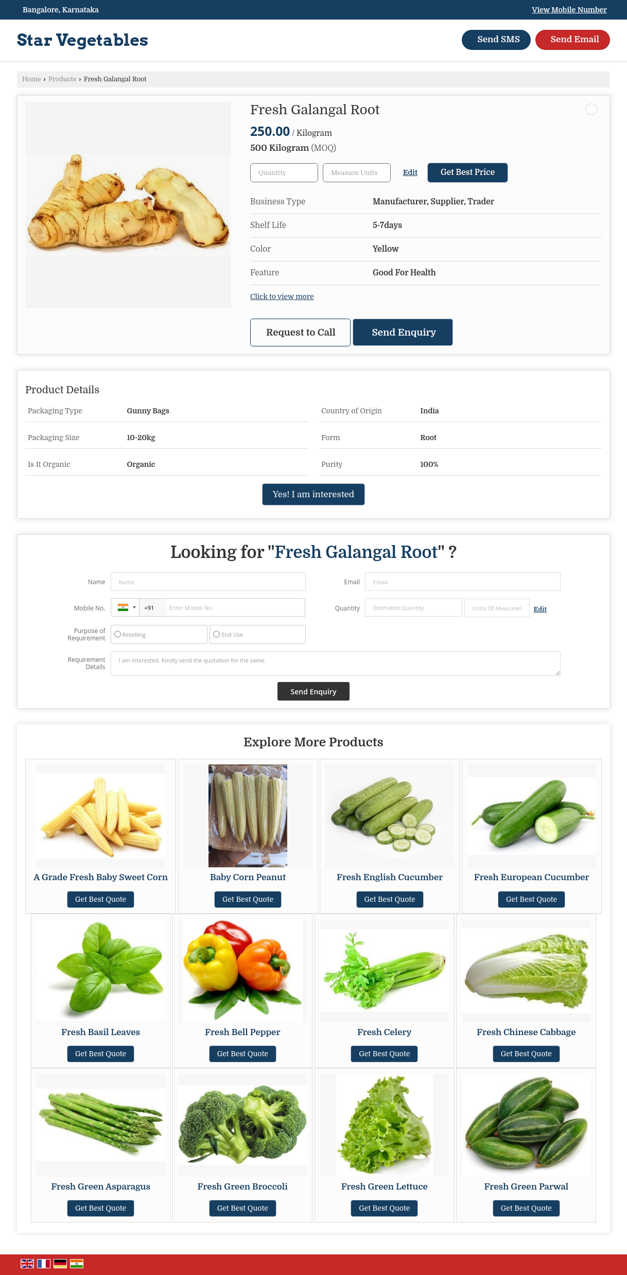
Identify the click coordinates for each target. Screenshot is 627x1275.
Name (97, 582)
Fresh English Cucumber (390, 877)
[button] (569, 10)
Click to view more (282, 297)
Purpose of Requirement (86, 634)
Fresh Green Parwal (526, 1187)
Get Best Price (468, 172)
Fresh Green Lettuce (384, 1187)
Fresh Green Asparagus (100, 1187)
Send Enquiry (404, 332)
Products (62, 79)
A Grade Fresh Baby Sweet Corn (100, 877)
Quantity (347, 608)
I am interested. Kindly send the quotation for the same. (336, 663)
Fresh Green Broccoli (243, 1187)
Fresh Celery (384, 1032)
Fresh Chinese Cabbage (526, 1032)
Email (352, 582)
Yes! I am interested (313, 494)
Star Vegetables (82, 40)
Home (31, 79)
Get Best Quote (100, 899)
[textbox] (357, 172)
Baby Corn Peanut (248, 877)
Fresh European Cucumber (531, 877)
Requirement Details (86, 663)
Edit (410, 173)
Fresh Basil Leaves (100, 1032)
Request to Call (301, 332)
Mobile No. (90, 608)
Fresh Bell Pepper (242, 1032)
